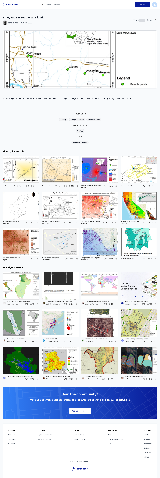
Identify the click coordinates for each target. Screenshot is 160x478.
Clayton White (129, 341)
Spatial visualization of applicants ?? (97, 301)
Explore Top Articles (45, 435)
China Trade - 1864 (52, 339)
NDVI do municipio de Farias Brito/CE (58, 376)
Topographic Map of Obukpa (51, 186)
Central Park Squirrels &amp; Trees (136, 339)
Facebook (148, 444)
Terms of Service (80, 439)
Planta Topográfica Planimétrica (135, 376)
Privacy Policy (79, 435)
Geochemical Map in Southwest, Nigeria (91, 186)
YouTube (147, 453)
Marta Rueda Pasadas (53, 304)
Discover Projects (44, 439)
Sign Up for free (80, 411)
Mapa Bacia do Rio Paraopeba (16, 339)
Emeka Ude (13, 23)
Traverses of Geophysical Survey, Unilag (50, 259)
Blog (109, 435)
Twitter (146, 435)
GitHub (146, 457)
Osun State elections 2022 (129, 258)
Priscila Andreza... (12, 304)
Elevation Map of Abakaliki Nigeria (11, 259)
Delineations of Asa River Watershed (11, 222)
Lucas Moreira (89, 341)
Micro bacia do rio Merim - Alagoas (18, 301)
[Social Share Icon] (155, 20)
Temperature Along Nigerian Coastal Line (90, 259)
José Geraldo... (11, 341)
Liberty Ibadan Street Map (129, 186)
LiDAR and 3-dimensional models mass (59, 301)
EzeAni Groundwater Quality (12, 186)
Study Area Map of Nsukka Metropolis (51, 222)
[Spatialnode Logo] (10, 4)
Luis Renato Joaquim (92, 379)
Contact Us (12, 439)
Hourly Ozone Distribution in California (130, 222)
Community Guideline (115, 439)
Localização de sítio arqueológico (96, 339)
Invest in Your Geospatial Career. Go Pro (138, 301)
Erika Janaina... (50, 379)
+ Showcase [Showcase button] (142, 5)
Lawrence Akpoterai (91, 304)
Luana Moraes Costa (52, 341)
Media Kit (11, 444)
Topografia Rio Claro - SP (93, 376)
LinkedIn (147, 448)
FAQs (110, 444)
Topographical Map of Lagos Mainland (90, 222)
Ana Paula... (128, 379)
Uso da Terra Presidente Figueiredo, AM (20, 376)
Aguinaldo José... (12, 379)
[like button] (135, 20)
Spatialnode (131, 304)
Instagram (147, 439)
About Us (11, 435)
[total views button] (149, 20)
